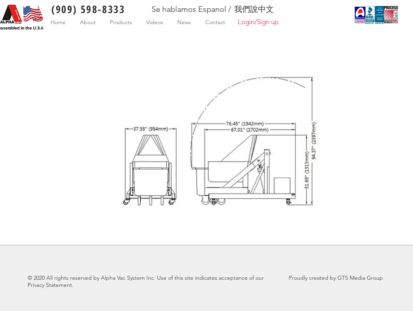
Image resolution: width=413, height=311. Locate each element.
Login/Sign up (258, 22)
